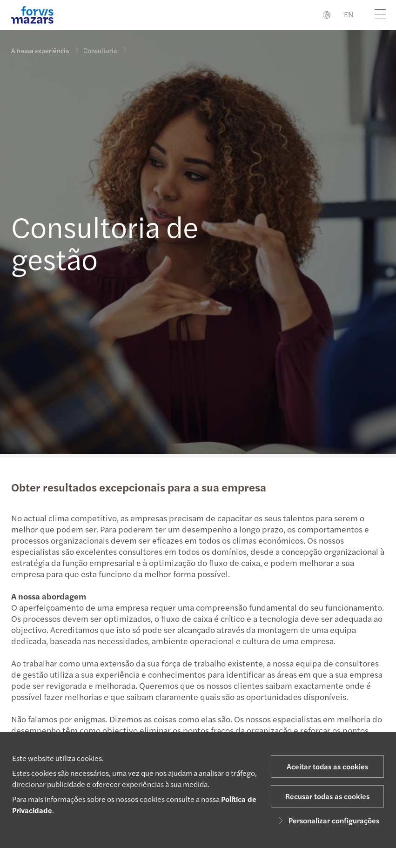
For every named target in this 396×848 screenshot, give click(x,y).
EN (348, 14)
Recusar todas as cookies (327, 796)
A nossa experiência (40, 50)
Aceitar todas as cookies (327, 766)
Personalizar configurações (327, 820)
